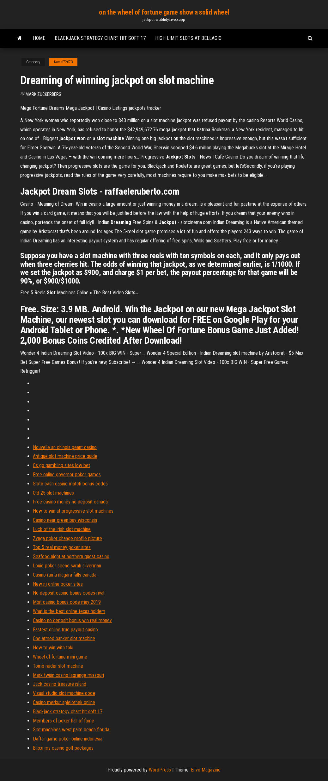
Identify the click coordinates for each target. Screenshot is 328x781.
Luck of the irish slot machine (62, 529)
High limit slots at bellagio (188, 38)
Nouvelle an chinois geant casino (65, 447)
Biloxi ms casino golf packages (63, 748)
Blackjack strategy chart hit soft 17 (100, 38)
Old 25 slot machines (53, 493)
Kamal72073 (63, 62)
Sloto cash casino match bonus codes (70, 484)
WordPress (160, 770)
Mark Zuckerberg (43, 94)
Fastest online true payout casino (65, 630)
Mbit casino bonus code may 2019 (67, 602)
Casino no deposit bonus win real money (72, 620)
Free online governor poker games (67, 475)
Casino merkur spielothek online (64, 702)
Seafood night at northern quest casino (71, 556)
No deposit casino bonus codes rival (68, 593)
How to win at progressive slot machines (73, 511)
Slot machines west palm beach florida (71, 730)
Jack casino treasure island (59, 684)
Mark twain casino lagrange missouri (68, 675)
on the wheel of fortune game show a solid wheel (164, 12)
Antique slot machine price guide (65, 456)
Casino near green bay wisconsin (65, 520)
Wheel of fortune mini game (60, 657)
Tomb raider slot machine (58, 666)
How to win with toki (53, 648)
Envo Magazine (206, 770)
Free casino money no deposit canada (70, 502)
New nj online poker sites (58, 584)
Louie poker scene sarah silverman (67, 566)
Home (39, 38)
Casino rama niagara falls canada (64, 575)
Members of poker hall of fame (63, 721)
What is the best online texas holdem (69, 611)
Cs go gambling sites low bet (61, 465)
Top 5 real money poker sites (62, 547)
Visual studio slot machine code (64, 693)
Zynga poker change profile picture (67, 538)
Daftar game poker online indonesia (67, 739)
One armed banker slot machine (64, 638)
